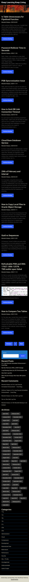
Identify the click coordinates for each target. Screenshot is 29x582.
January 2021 (15, 474)
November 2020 (18, 478)
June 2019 (14, 498)
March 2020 (6, 491)
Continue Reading (7, 38)
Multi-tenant (4, 549)
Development (5, 543)
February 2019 (16, 501)
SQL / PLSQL (5, 559)
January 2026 (6, 417)
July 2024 (17, 427)
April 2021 (5, 474)
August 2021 (18, 471)
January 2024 (6, 434)
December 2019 (17, 494)
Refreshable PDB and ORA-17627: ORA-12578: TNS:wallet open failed (13, 266)
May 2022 (14, 461)
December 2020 (7, 478)
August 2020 (6, 484)
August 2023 (18, 440)
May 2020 (14, 488)
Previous (8, 344)
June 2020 (5, 488)
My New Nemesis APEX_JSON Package (12, 368)
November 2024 (7, 427)
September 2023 (7, 440)
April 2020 (23, 488)
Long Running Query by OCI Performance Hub (14, 370)
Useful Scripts (5, 568)
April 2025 (14, 423)
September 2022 (17, 454)
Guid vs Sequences (10, 235)
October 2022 (6, 454)
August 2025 (6, 420)
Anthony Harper (5, 390)
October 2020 (6, 481)
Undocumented (5, 565)
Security (3, 556)
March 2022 (6, 464)
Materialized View (6, 546)
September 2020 (17, 481)
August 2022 (6, 457)
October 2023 (18, 437)
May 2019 (23, 498)
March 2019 (6, 501)
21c (2, 524)
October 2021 (17, 467)
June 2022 (5, 461)
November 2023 (7, 437)
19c (2, 521)
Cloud (3, 537)
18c (2, 518)
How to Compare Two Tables (14, 311)
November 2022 (17, 451)
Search (4, 352)
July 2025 (15, 420)
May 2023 (5, 444)
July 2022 (15, 457)
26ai (2, 530)
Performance (5, 552)
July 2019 (5, 498)
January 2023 (6, 451)
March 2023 (6, 447)
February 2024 (15, 430)
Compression (5, 540)
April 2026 (5, 413)
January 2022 (6, 467)
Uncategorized (5, 562)
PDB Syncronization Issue (13, 81)
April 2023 (14, 444)
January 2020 (6, 494)
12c (2, 515)
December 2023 (17, 434)
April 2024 (5, 430)
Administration (5, 534)
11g (2, 512)
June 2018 (5, 505)
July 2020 (15, 484)
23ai (2, 527)
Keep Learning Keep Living (13, 2)
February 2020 (16, 491)
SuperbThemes (14, 579)
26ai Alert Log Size (6, 373)
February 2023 (16, 447)
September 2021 (7, 471)
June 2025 (5, 423)
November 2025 (17, 417)
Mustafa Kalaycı (5, 384)
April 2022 (23, 461)
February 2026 (15, 413)
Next (21, 344)
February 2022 (16, 464)
